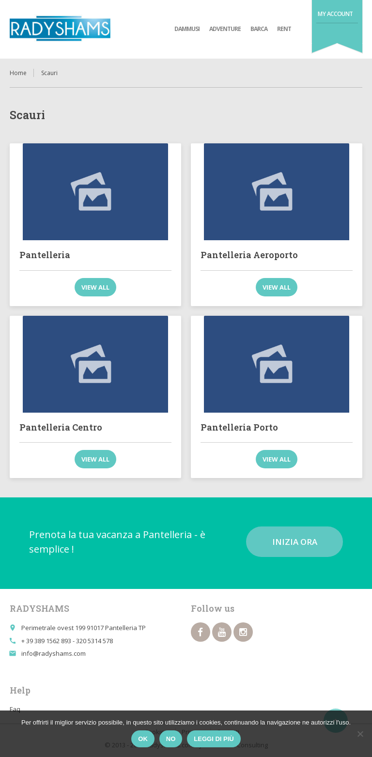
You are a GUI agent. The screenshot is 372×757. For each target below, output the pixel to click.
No (171, 738)
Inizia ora (294, 541)
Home (18, 73)
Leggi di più (213, 738)
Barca (258, 29)
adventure (225, 29)
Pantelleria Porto (239, 427)
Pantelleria (44, 255)
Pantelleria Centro (60, 427)
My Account (335, 14)
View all (95, 287)
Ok (143, 738)
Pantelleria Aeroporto (249, 255)
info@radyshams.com (53, 653)
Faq (15, 709)
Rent (284, 29)
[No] (360, 734)
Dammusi (187, 29)
